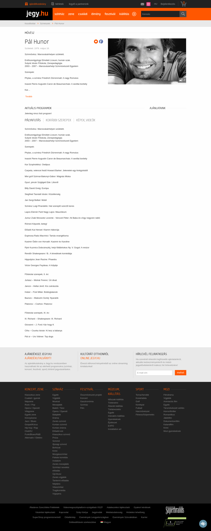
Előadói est (57, 431)
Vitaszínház (57, 487)
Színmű (56, 441)
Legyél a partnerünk (79, 4)
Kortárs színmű (59, 424)
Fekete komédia (60, 457)
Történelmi (113, 403)
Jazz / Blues (30, 421)
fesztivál (110, 14)
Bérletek (59, 4)
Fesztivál (87, 389)
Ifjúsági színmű (59, 444)
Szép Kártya (82, 512)
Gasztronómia (87, 401)
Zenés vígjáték (59, 477)
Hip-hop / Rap (31, 428)
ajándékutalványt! (38, 358)
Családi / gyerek (32, 398)
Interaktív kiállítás (116, 416)
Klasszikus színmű (61, 434)
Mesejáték (57, 404)
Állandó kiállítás (115, 406)
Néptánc (56, 484)
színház (59, 14)
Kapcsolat (63, 512)
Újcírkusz (56, 474)
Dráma (55, 418)
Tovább (28, 96)
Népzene (29, 401)
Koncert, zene (34, 389)
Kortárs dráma (59, 428)
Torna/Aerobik (142, 395)
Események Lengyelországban (94, 517)
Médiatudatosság (114, 512)
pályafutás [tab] (33, 120)
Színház (57, 389)
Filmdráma (169, 395)
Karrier (144, 517)
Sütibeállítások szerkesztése (82, 522)
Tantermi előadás (60, 480)
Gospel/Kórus (31, 424)
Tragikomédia (58, 490)
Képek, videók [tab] (85, 120)
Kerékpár (140, 404)
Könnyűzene (31, 418)
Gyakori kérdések (142, 507)
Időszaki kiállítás (116, 399)
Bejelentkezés (168, 4)
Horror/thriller (170, 411)
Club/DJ (28, 431)
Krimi (54, 451)
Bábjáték (56, 414)
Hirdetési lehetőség (135, 512)
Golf (138, 401)
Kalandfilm (169, 424)
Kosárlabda (141, 398)
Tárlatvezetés (114, 409)
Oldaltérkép (69, 517)
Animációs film (170, 401)
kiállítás (124, 14)
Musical (56, 401)
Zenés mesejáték (60, 464)
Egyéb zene (30, 414)
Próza (55, 437)
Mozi (167, 389)
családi (82, 14)
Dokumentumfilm (172, 421)
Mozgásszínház (59, 454)
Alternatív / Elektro (33, 437)
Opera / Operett (32, 408)
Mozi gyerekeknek (172, 431)
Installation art (114, 429)
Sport (140, 389)
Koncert (84, 398)
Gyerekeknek (114, 419)
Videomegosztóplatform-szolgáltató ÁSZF (83, 507)
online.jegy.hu (90, 358)
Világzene (29, 411)
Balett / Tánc (58, 408)
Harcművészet (142, 411)
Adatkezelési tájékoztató (118, 507)
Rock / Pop (30, 404)
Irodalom (56, 460)
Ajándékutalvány (37, 4)
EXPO (111, 426)
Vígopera (56, 493)
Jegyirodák (97, 512)
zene (71, 14)
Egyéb (55, 395)
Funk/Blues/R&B (32, 434)
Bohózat (56, 447)
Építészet (112, 422)
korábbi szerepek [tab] (58, 120)
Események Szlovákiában (125, 517)
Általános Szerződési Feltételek (44, 507)
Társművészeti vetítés (174, 408)
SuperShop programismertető (46, 517)
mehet (180, 372)
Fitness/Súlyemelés (145, 414)
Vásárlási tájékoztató (45, 512)
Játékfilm (168, 418)
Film (82, 408)
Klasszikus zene (32, 395)
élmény (96, 14)
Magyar (106, 522)
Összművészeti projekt (91, 395)
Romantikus (169, 414)
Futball (139, 408)
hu (155, 4)
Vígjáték (56, 398)
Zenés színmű (59, 421)
